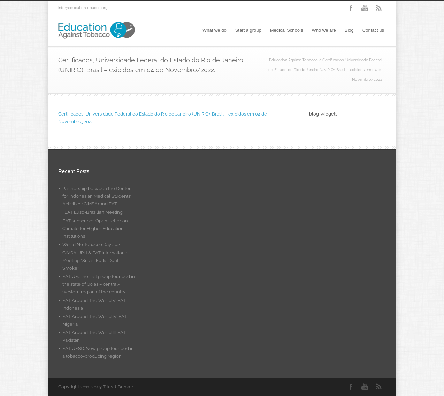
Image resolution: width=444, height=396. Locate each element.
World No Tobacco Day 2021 (92, 244)
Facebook (351, 8)
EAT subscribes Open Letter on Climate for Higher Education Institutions (95, 228)
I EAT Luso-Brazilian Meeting (92, 212)
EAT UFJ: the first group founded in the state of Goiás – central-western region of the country (98, 284)
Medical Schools (286, 30)
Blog (349, 30)
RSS (379, 8)
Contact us (373, 30)
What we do (214, 30)
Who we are (324, 30)
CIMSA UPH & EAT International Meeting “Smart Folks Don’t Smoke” (95, 260)
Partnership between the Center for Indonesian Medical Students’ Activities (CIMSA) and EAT (96, 196)
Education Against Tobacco (293, 60)
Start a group (248, 30)
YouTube (365, 8)
